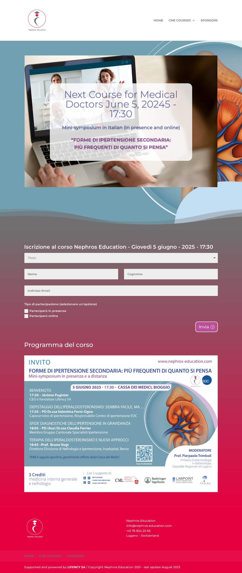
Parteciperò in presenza (45, 311)
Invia (204, 326)
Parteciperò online (41, 316)
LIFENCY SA (76, 567)
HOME (158, 20)
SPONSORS (209, 20)
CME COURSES (180, 20)
